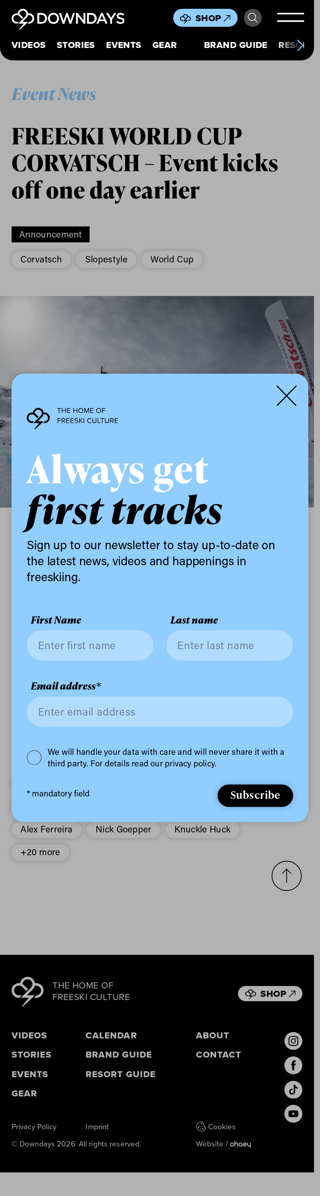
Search (253, 18)
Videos (29, 45)
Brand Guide (236, 45)
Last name (194, 620)
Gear (164, 45)
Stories (76, 45)
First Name (56, 620)
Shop (213, 18)
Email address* (66, 686)
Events (124, 45)
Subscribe (255, 795)
